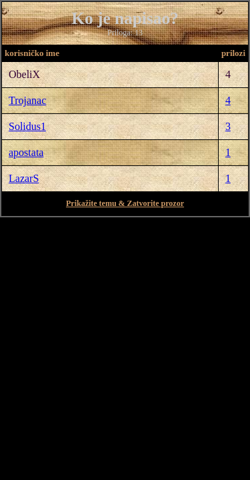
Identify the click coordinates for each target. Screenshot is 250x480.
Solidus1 (27, 126)
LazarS (24, 178)
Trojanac (27, 100)
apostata (26, 152)
